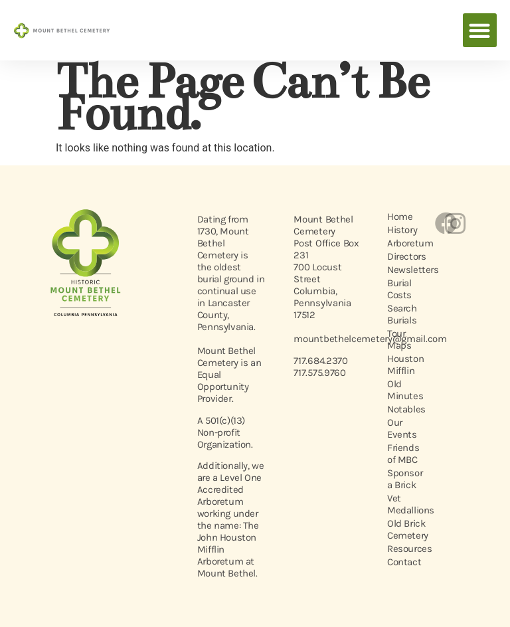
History (402, 230)
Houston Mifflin (403, 365)
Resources (403, 549)
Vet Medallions (403, 504)
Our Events (402, 428)
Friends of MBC (403, 454)
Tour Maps (399, 339)
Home (399, 217)
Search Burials (402, 314)
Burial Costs (399, 289)
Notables (403, 409)
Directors (403, 256)
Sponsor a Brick (403, 479)
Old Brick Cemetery (403, 529)
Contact (403, 562)
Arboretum (403, 243)
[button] (480, 30)
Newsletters (403, 270)
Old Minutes (403, 390)
